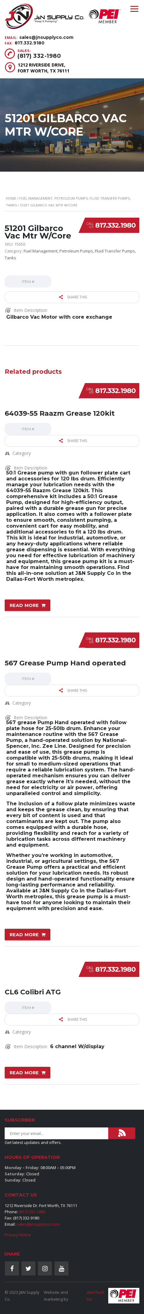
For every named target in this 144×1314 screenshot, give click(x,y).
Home (11, 198)
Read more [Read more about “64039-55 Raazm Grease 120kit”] (24, 605)
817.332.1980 (115, 225)
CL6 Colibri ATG (33, 992)
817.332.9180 (29, 43)
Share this (73, 297)
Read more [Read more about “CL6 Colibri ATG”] (24, 1073)
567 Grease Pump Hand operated (65, 663)
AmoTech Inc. (95, 1295)
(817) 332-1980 (39, 56)
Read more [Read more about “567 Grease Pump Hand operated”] (24, 934)
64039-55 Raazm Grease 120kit (60, 413)
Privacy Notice (18, 1235)
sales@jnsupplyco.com (46, 37)
